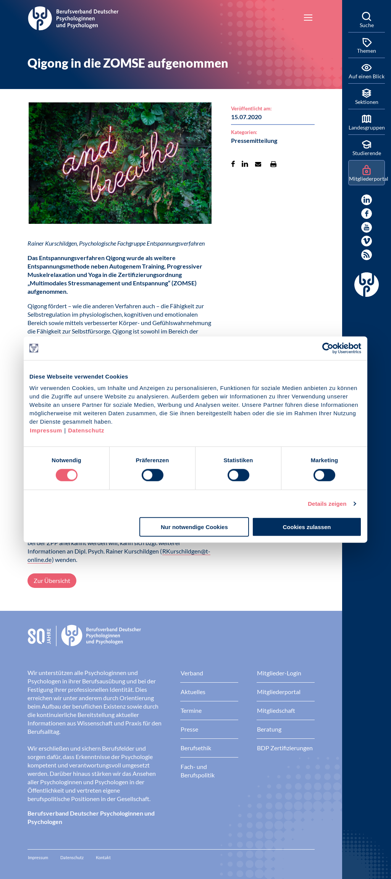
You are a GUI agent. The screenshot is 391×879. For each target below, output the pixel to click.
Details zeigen (327, 503)
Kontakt (103, 857)
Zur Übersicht (52, 580)
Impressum (46, 430)
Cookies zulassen (307, 527)
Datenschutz (86, 430)
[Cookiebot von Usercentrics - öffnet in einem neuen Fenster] (328, 348)
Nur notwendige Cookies (194, 527)
